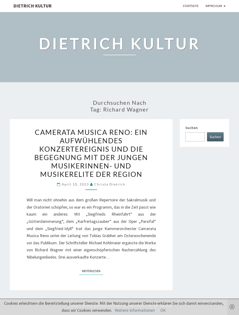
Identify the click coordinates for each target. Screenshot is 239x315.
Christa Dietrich (109, 184)
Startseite (191, 6)
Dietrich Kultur (32, 6)
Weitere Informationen (135, 310)
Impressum (214, 6)
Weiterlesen (92, 270)
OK (163, 310)
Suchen (191, 127)
